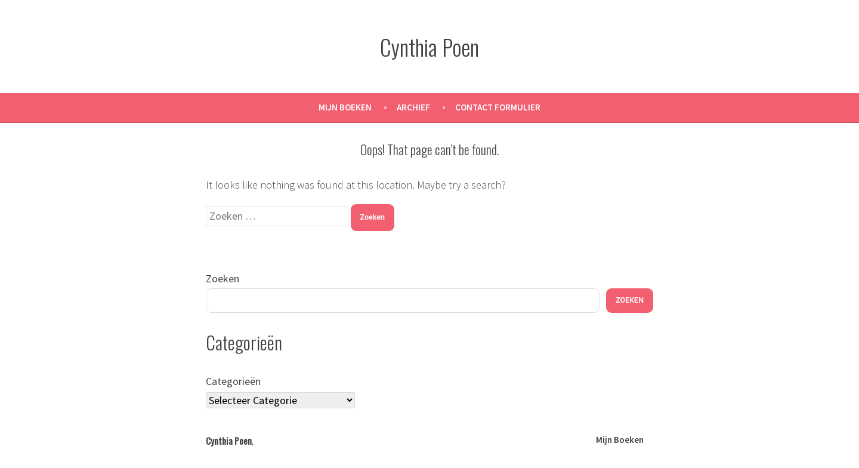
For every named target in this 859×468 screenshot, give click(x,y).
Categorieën (233, 381)
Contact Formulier (497, 107)
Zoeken (222, 278)
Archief (413, 107)
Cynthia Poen (429, 46)
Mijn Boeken (345, 107)
